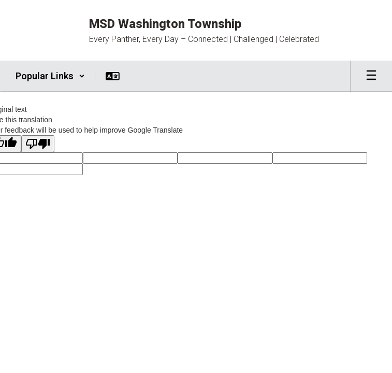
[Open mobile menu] (371, 76)
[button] (50, 76)
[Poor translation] (37, 143)
